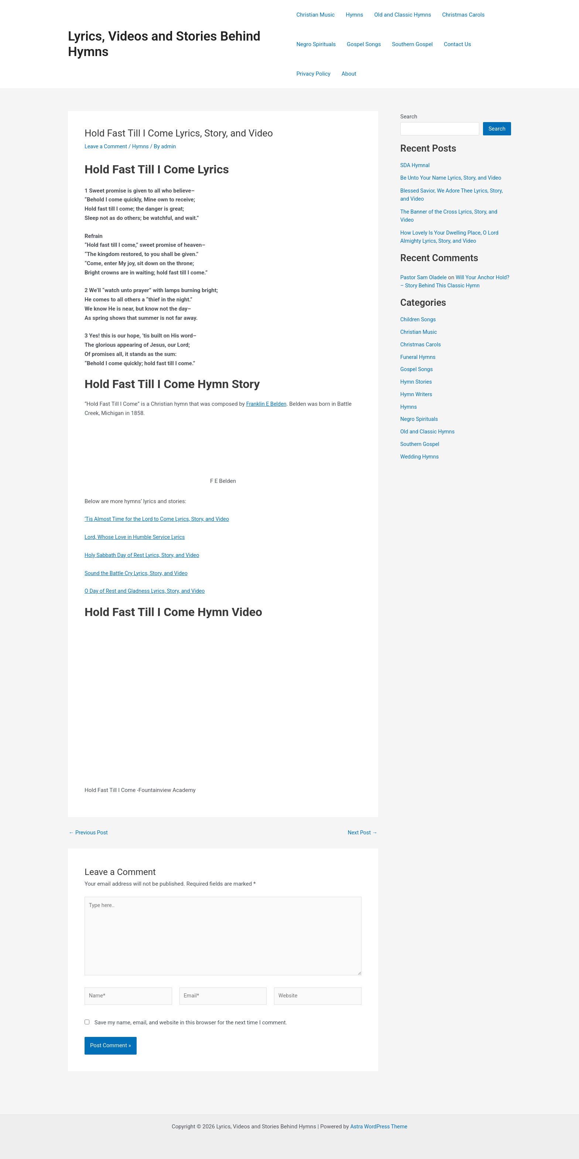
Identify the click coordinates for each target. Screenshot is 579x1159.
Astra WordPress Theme (379, 1126)
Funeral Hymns (418, 357)
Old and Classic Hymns (402, 14)
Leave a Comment (107, 146)
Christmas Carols (463, 14)
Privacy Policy (313, 73)
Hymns (354, 14)
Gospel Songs (364, 44)
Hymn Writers (417, 394)
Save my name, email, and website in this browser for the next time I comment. (191, 1027)
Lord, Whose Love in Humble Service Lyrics (137, 537)
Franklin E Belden (267, 404)
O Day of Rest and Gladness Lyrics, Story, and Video (147, 591)
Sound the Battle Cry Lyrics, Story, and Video (138, 573)
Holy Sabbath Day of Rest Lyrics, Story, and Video (145, 555)
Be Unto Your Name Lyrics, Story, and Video (453, 177)
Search (408, 116)
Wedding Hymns (420, 456)
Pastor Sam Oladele (424, 277)
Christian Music (316, 14)
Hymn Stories (417, 381)
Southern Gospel (412, 44)
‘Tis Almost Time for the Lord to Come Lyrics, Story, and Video (160, 519)
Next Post (361, 832)
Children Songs (419, 319)
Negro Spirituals (316, 44)
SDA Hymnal (415, 165)
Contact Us (457, 44)
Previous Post (89, 832)
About (349, 73)
